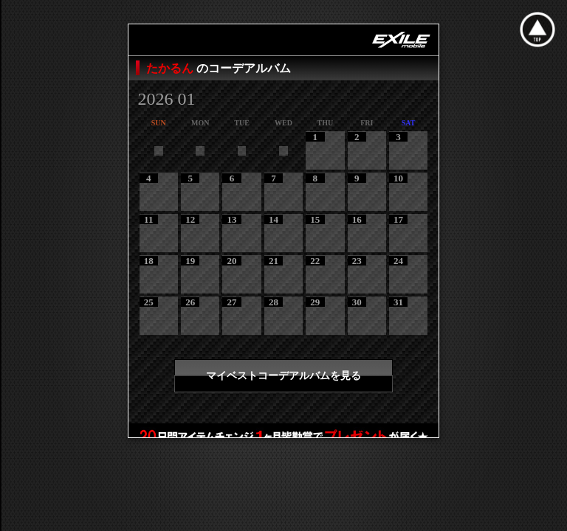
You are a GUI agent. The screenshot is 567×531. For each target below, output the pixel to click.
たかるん (171, 68)
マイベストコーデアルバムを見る (283, 375)
